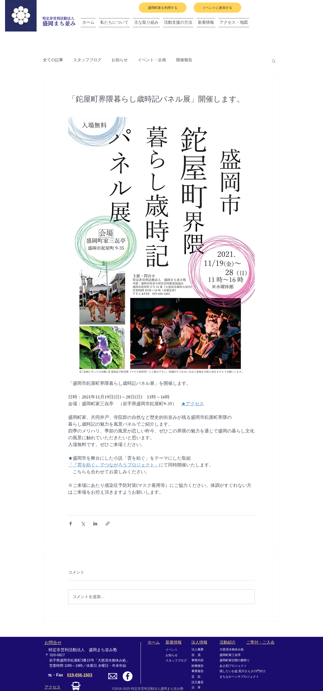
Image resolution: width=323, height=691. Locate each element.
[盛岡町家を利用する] (162, 8)
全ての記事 (53, 60)
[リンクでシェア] (107, 523)
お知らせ (120, 60)
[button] (273, 61)
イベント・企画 (152, 60)
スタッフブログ (87, 60)
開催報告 (184, 60)
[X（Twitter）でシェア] (82, 523)
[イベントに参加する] (217, 8)
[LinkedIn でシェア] (95, 523)
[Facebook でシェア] (70, 523)
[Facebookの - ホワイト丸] (127, 676)
